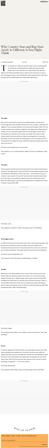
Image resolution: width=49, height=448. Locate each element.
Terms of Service (39, 446)
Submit (44, 444)
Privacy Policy (45, 446)
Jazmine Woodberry (7, 62)
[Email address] (24, 440)
